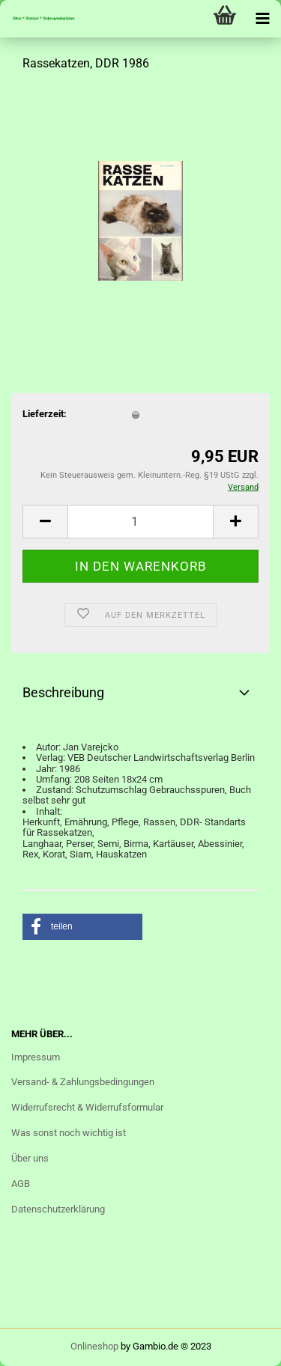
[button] (82, 927)
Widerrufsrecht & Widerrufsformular (87, 1107)
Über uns (30, 1158)
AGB (20, 1183)
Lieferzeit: (44, 413)
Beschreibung (63, 692)
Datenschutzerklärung (58, 1209)
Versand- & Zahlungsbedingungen (82, 1081)
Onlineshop (94, 1346)
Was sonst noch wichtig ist (68, 1132)
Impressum (35, 1057)
